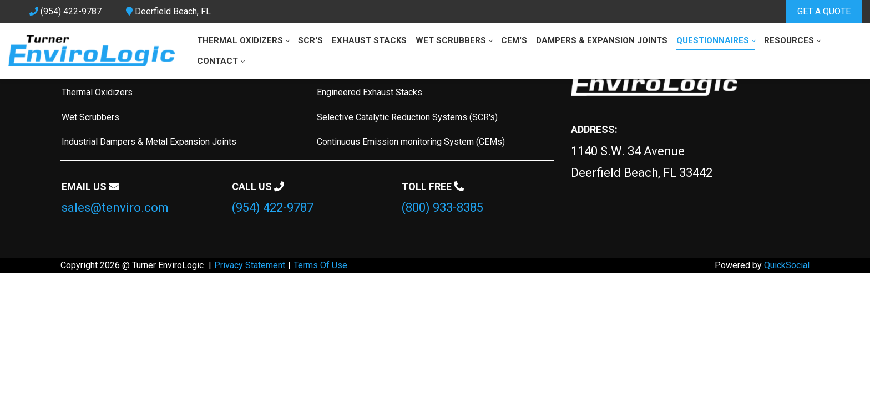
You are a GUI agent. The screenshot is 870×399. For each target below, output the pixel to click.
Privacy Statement (249, 265)
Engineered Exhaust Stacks (369, 92)
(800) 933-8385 (442, 207)
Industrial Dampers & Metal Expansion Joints (149, 141)
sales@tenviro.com (115, 207)
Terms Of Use (320, 265)
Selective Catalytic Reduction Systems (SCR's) (407, 117)
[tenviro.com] (91, 50)
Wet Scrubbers (90, 117)
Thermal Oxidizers (97, 92)
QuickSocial (787, 265)
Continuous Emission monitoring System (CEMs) (411, 141)
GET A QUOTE (824, 11)
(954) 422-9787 (272, 207)
